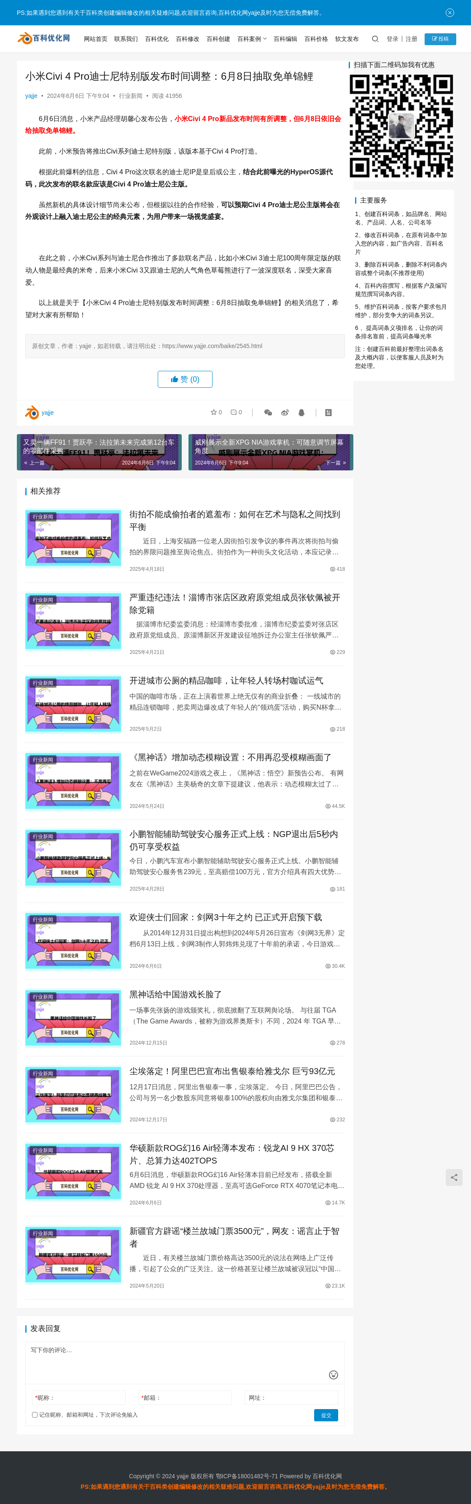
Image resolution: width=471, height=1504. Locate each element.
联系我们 (127, 38)
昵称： (45, 1389)
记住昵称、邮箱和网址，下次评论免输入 (85, 1407)
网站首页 (97, 38)
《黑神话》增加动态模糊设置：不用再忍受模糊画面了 (227, 756)
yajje (31, 95)
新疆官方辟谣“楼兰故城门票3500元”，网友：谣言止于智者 (226, 1229)
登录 (394, 38)
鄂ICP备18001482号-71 (246, 1467)
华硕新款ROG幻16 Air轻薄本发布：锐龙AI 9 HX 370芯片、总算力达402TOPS (228, 1145)
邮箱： (147, 1389)
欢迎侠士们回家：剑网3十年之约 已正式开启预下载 (222, 915)
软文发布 (348, 38)
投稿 (440, 39)
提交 (313, 1407)
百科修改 (189, 38)
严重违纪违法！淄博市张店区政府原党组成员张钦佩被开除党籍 (227, 605)
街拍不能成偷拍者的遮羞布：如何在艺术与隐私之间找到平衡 (227, 521)
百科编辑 (287, 38)
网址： (249, 1389)
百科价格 (317, 38)
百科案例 (250, 38)
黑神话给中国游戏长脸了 (172, 989)
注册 (413, 38)
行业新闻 (131, 95)
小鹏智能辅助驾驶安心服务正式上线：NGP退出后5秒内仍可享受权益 (226, 838)
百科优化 (158, 38)
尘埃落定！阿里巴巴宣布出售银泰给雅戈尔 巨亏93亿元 (228, 1064)
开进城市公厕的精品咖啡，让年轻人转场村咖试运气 (223, 681)
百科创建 (219, 38)
